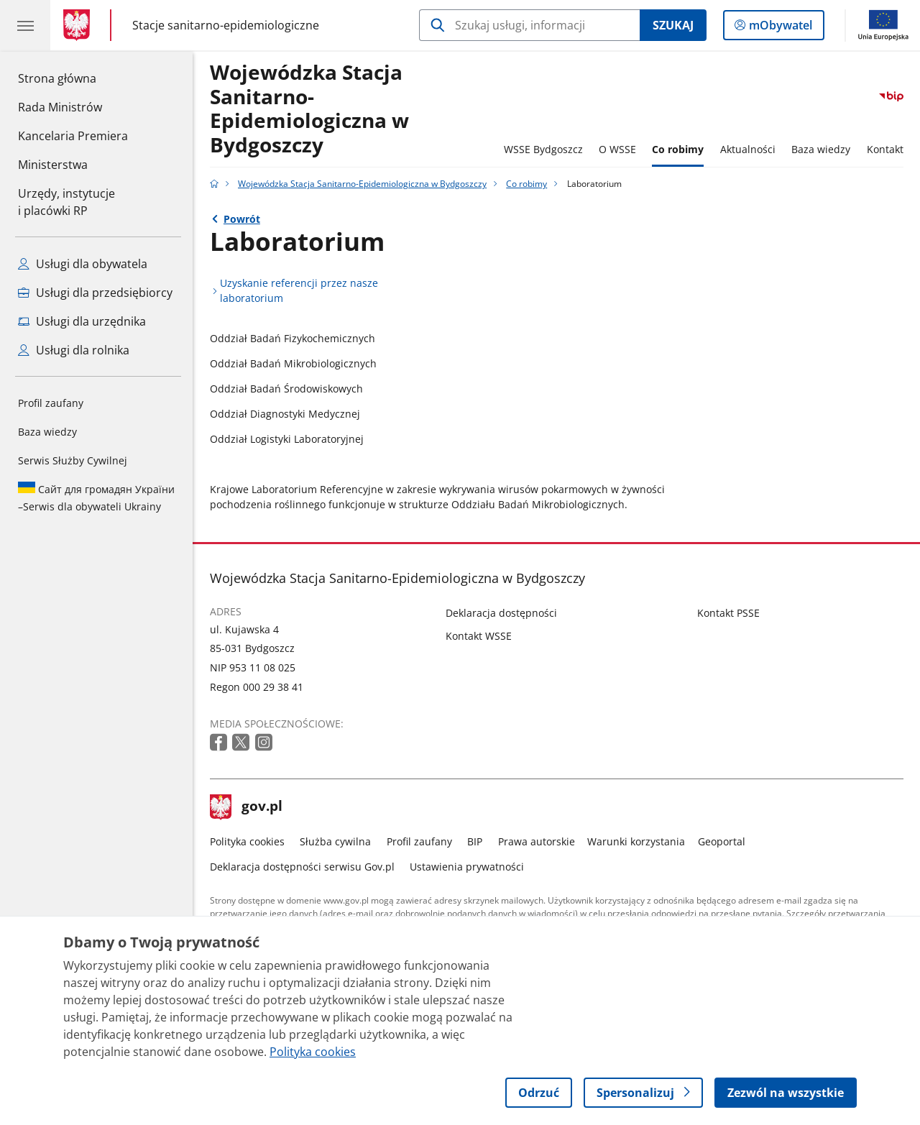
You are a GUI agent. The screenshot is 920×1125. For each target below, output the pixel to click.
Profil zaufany (50, 403)
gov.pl (246, 807)
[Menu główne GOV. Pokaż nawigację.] (25, 25)
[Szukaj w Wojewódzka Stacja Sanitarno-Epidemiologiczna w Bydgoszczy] (529, 25)
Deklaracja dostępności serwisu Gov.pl (302, 866)
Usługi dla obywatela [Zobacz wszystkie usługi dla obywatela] (82, 264)
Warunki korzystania (636, 841)
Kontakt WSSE (479, 636)
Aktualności (748, 149)
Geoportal (721, 841)
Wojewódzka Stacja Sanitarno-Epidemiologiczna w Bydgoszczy (309, 109)
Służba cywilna (335, 841)
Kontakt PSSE (728, 613)
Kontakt (885, 149)
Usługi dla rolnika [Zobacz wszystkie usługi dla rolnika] (73, 350)
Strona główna (73, 77)
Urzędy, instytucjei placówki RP (66, 202)
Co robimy (678, 149)
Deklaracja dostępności (501, 613)
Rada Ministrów (60, 107)
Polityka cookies (247, 841)
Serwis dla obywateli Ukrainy (96, 497)
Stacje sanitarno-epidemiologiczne (225, 25)
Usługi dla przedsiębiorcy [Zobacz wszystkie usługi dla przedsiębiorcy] (95, 292)
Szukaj (673, 25)
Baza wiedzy (47, 431)
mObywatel (779, 28)
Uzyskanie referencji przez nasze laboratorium (299, 290)
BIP (474, 841)
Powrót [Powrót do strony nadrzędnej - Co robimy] (242, 219)
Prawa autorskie (536, 841)
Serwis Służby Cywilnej (72, 460)
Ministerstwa (53, 165)
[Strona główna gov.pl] (79, 25)
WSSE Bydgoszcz (543, 149)
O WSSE (617, 149)
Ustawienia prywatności (467, 866)
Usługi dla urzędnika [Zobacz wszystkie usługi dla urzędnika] (82, 321)
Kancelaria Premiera (73, 136)
